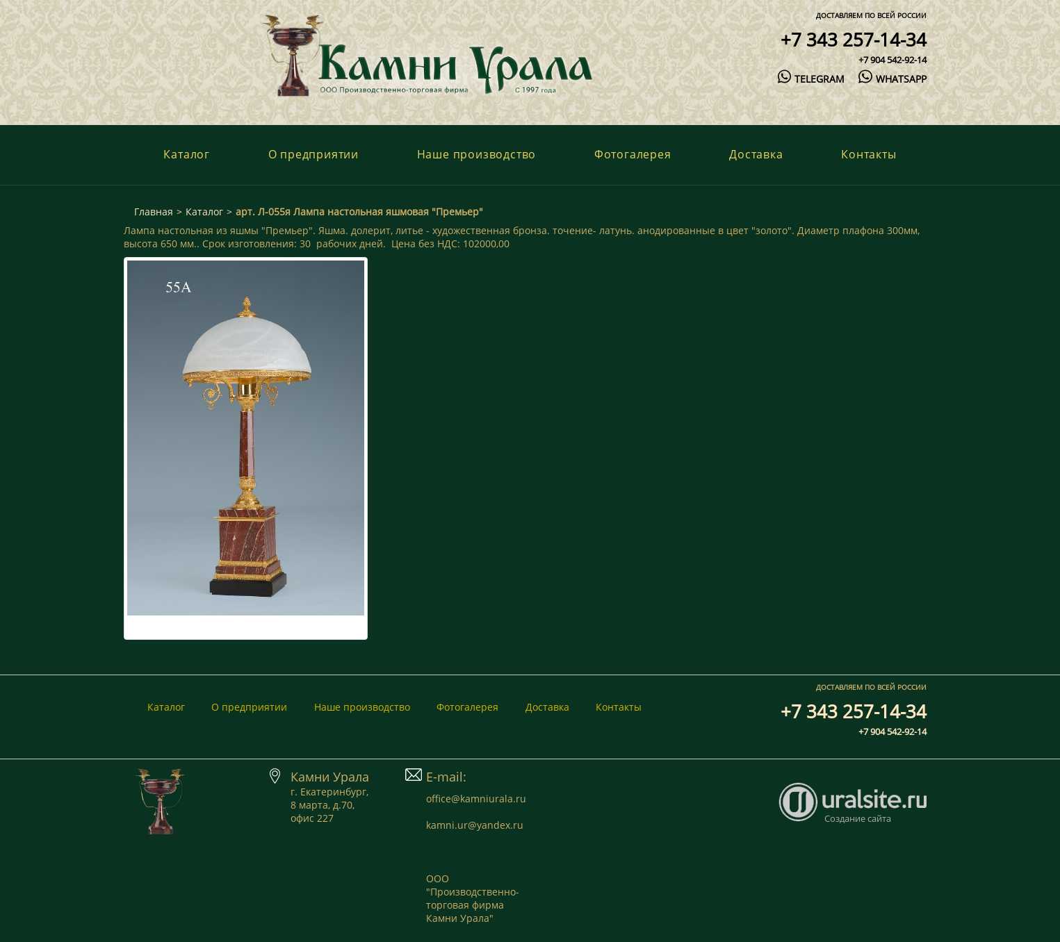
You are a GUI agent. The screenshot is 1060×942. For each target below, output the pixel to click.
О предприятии (313, 154)
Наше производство (477, 154)
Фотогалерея (632, 154)
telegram (811, 78)
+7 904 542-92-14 (892, 59)
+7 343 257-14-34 (854, 39)
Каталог (186, 154)
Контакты (868, 154)
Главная (153, 211)
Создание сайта (857, 818)
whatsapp (892, 78)
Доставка (756, 154)
